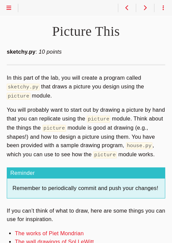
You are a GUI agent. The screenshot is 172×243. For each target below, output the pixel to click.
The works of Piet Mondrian (49, 230)
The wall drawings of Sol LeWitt (54, 239)
